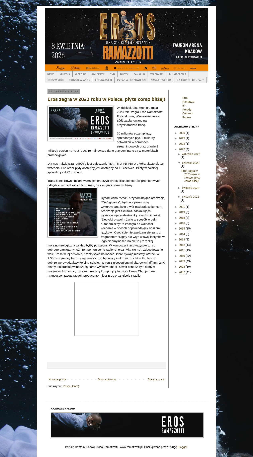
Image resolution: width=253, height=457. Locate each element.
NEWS (50, 74)
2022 (182, 149)
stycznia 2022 (190, 196)
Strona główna (107, 379)
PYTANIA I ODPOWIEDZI (131, 80)
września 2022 (191, 154)
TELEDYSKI (156, 74)
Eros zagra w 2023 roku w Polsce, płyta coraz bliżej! (106, 99)
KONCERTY (98, 74)
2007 (182, 272)
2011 (182, 250)
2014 (182, 234)
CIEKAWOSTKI (103, 80)
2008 (182, 266)
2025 (182, 138)
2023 (182, 143)
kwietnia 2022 (190, 187)
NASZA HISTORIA (161, 80)
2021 (182, 206)
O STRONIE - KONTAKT (190, 80)
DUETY (124, 74)
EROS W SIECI (55, 80)
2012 (182, 244)
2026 (182, 133)
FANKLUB (139, 74)
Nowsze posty (57, 379)
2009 (182, 261)
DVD (112, 74)
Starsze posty (156, 379)
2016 (182, 223)
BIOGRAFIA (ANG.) (79, 80)
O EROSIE (80, 74)
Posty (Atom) (71, 386)
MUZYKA (65, 74)
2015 (182, 228)
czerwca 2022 (190, 162)
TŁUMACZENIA (177, 74)
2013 (182, 239)
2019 (182, 212)
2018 (182, 217)
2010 (182, 255)
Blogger (182, 447)
